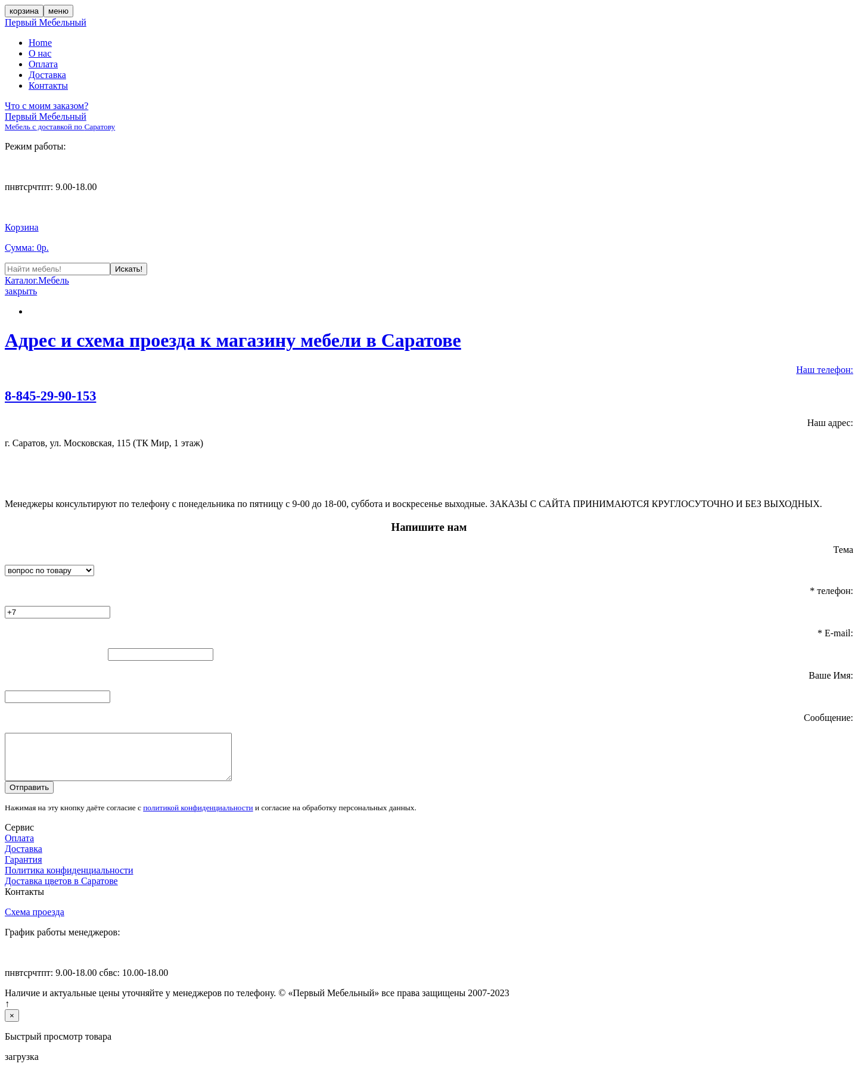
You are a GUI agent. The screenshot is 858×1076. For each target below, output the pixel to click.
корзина (24, 11)
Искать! (128, 269)
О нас (40, 53)
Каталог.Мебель (37, 280)
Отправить (29, 796)
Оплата (43, 64)
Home (40, 43)
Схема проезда (34, 921)
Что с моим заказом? (46, 106)
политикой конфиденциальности (198, 816)
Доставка (47, 75)
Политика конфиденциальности (69, 879)
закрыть (21, 291)
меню (58, 11)
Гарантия (23, 868)
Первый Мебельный (45, 22)
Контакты (48, 85)
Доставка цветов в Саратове (61, 890)
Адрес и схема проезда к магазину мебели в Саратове (233, 340)
